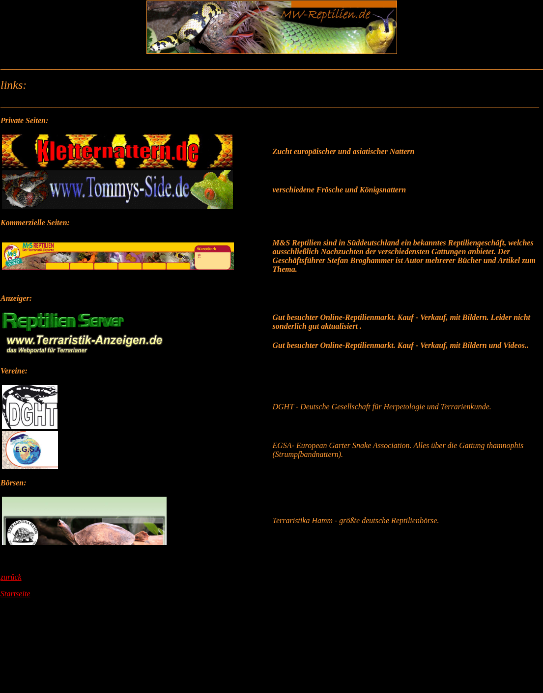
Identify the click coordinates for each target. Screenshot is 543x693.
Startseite (15, 593)
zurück (11, 577)
